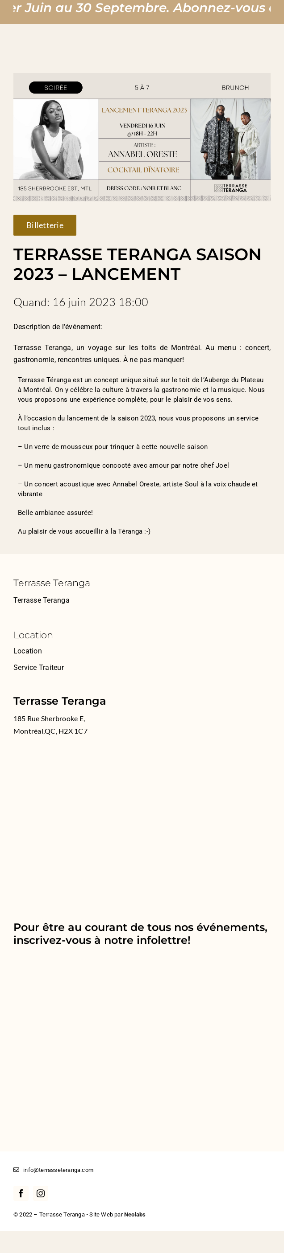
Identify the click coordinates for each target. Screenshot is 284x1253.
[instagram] (40, 1193)
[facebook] (21, 1193)
